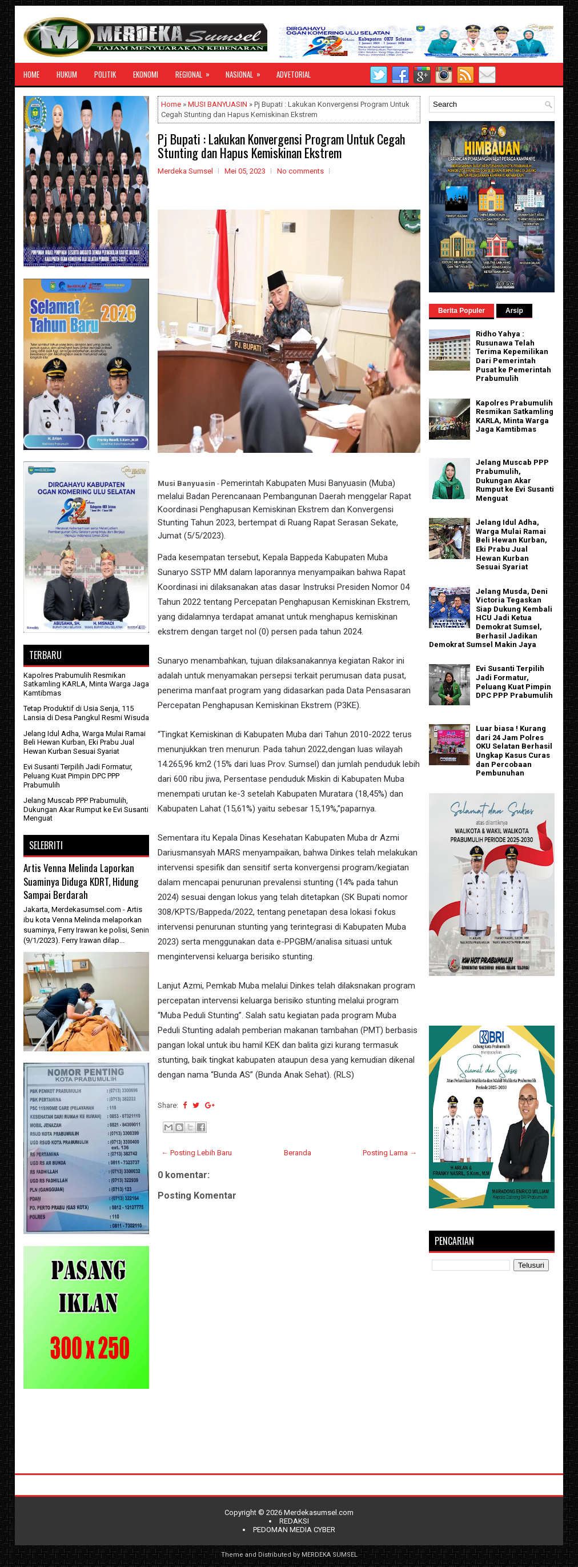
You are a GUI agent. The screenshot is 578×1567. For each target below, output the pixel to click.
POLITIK (105, 74)
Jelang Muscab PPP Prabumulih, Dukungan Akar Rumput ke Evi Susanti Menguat (85, 809)
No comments (300, 171)
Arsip (514, 311)
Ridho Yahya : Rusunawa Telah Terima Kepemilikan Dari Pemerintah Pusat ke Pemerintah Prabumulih (513, 356)
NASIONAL (247, 71)
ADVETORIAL (293, 74)
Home (171, 104)
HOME (31, 74)
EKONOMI (145, 74)
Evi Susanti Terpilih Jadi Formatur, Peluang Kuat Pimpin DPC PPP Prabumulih (78, 775)
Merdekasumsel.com (319, 1512)
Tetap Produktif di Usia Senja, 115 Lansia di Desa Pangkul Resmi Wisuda (86, 713)
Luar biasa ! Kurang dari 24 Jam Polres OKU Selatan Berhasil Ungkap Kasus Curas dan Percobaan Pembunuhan (514, 750)
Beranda (297, 1152)
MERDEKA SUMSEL (330, 1554)
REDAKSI (294, 1521)
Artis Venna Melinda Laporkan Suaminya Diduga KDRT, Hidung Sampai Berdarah (80, 881)
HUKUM (67, 74)
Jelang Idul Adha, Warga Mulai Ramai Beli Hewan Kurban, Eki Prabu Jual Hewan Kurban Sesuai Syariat (84, 742)
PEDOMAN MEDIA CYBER (294, 1529)
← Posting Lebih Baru (196, 1152)
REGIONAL (196, 71)
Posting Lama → (390, 1152)
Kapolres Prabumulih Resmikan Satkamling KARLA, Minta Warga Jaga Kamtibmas (86, 684)
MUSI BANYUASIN (217, 104)
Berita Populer (461, 311)
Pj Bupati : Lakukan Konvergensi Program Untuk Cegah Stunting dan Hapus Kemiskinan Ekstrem (281, 145)
